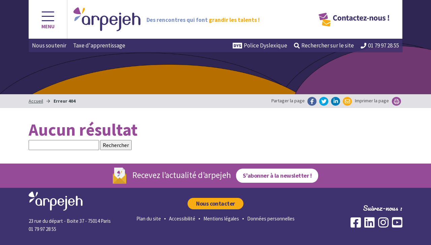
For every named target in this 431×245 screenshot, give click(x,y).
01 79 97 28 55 (380, 45)
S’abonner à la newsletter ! (277, 175)
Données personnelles (271, 218)
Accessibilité (182, 218)
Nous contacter (215, 203)
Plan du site (148, 218)
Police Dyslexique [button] (260, 45)
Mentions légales (221, 218)
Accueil (36, 101)
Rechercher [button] (324, 45)
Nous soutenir (49, 45)
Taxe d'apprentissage (99, 45)
